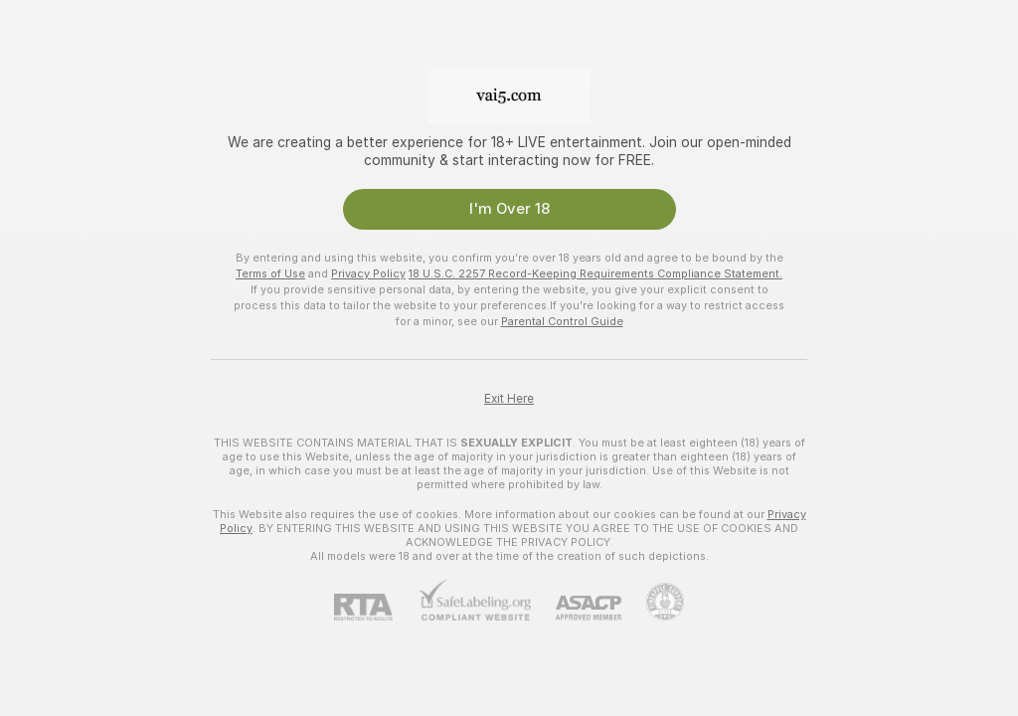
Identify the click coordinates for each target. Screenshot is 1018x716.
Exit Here (509, 399)
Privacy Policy (368, 273)
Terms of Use (270, 273)
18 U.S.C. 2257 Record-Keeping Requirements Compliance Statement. (595, 273)
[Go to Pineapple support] (652, 602)
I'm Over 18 (509, 209)
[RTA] (376, 607)
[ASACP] (576, 608)
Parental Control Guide (562, 321)
